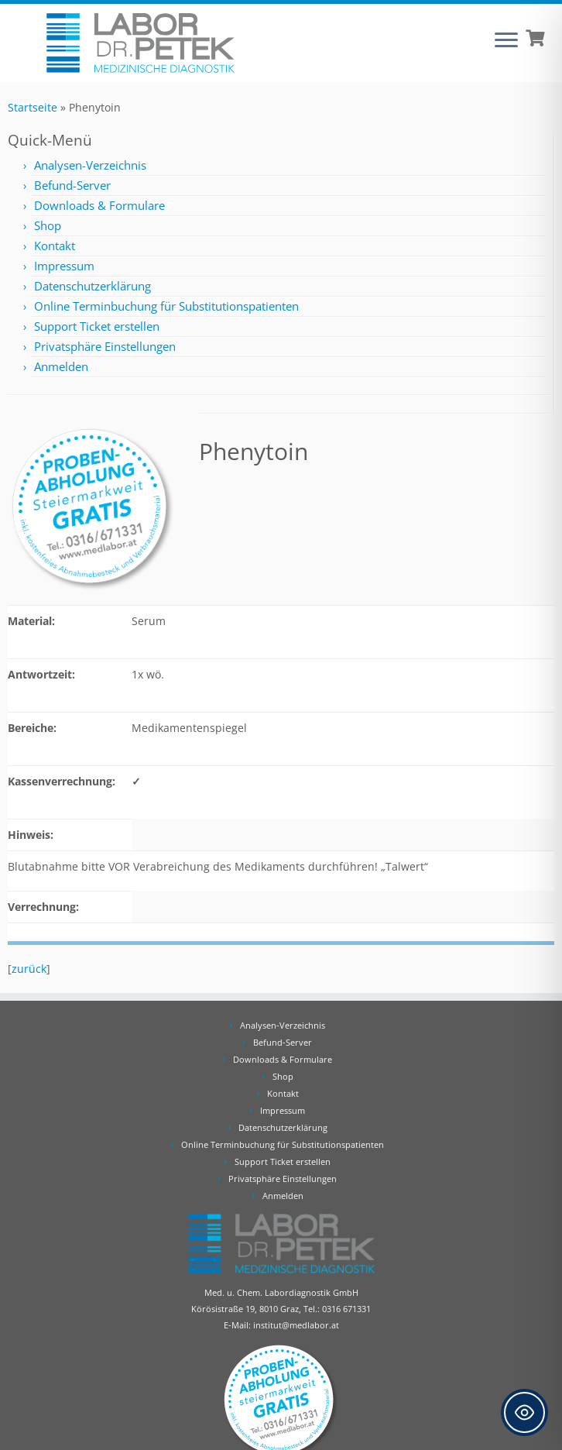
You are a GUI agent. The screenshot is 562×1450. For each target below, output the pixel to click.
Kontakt (54, 245)
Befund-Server (72, 185)
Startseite (32, 107)
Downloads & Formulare (99, 205)
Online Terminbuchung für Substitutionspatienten (166, 306)
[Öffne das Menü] (506, 41)
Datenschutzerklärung (92, 286)
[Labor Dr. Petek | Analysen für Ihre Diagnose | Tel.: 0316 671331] (140, 43)
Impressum (64, 265)
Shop (47, 225)
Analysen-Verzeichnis (90, 165)
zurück (29, 968)
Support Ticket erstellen (96, 326)
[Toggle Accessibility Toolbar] (524, 1412)
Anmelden (61, 366)
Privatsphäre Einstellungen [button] (105, 346)
